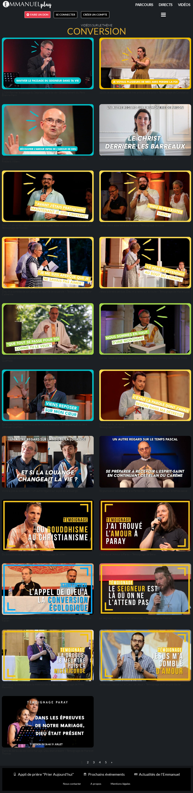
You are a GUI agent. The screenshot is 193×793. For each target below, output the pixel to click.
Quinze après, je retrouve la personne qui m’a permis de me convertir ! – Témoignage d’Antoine (140, 425)
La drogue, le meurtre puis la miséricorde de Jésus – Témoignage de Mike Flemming (43, 685)
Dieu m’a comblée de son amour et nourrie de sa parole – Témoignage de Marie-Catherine (47, 293)
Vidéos (184, 4)
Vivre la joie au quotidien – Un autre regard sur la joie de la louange (40, 490)
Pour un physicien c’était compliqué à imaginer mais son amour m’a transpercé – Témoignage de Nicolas (46, 226)
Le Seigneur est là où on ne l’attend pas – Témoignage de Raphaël (135, 618)
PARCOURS (144, 4)
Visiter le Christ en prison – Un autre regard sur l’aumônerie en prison (138, 158)
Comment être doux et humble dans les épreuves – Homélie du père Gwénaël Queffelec (45, 359)
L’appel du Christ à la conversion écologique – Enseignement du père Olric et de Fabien (46, 619)
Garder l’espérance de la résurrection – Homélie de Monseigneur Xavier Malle (143, 357)
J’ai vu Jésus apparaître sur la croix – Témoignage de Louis (131, 225)
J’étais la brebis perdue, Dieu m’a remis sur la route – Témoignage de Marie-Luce (144, 291)
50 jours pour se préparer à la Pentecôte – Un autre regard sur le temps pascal (143, 490)
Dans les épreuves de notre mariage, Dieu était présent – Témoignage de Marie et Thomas (47, 752)
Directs (165, 4)
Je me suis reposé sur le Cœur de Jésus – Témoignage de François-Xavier (140, 684)
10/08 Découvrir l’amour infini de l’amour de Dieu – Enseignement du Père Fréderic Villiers (44, 160)
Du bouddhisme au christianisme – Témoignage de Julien (34, 554)
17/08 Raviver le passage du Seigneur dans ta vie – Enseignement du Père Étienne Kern (43, 94)
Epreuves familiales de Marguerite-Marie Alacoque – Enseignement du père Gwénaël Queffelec (44, 425)
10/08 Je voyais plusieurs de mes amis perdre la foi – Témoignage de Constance (143, 92)
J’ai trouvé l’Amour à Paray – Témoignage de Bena (127, 554)
